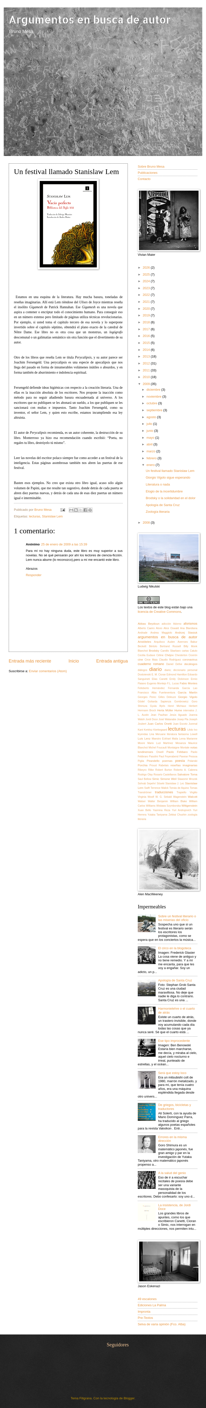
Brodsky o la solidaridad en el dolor (170, 498)
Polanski (192, 761)
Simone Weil (168, 778)
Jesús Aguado (178, 715)
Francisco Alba (147, 692)
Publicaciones (147, 173)
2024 (147, 281)
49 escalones (147, 1299)
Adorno (177, 623)
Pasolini (153, 756)
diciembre (153, 389)
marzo (151, 451)
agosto (151, 417)
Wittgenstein (189, 805)
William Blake (178, 801)
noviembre (154, 396)
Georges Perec (147, 697)
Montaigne (173, 747)
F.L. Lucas (173, 683)
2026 (147, 267)
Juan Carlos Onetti (159, 723)
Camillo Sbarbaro (171, 650)
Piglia (141, 761)
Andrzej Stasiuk (186, 632)
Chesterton (181, 655)
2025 (147, 274)
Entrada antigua (112, 661)
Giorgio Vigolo (187, 696)
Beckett (142, 646)
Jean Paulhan (159, 715)
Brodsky (154, 650)
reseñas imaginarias (184, 765)
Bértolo (153, 646)
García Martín (187, 692)
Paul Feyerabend (168, 756)
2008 (147, 522)
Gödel (141, 701)
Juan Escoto (180, 723)
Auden (171, 641)
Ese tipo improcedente (174, 1041)
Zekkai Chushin (178, 814)
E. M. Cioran (159, 674)
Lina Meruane (157, 734)
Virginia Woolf (146, 796)
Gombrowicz (181, 701)
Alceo (159, 628)
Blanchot (143, 650)
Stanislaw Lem (52, 516)
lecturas (34, 516)
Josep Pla (182, 719)
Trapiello (181, 792)
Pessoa (193, 756)
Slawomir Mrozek (187, 779)
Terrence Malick (159, 788)
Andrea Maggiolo (161, 632)
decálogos (190, 664)
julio (149, 424)
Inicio (74, 661)
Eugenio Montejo (156, 683)
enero (151, 465)
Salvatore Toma (187, 774)
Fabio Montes (188, 683)
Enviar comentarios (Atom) (48, 671)
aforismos (190, 623)
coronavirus (189, 659)
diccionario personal (185, 670)
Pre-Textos (145, 1318)
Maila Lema (179, 738)
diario (155, 669)
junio (150, 431)
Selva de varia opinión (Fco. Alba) (162, 1324)
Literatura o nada (158, 484)
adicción (166, 623)
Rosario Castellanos (165, 774)
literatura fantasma (178, 734)
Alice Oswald (171, 628)
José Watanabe (167, 719)
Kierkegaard (160, 729)
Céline (160, 655)
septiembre (154, 410)
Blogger (129, 1398)
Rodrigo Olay (145, 774)
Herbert (193, 706)
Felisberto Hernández (151, 688)
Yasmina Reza (161, 810)
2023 (147, 288)
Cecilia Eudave (146, 655)
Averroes (183, 641)
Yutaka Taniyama (157, 814)
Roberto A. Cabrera (185, 769)
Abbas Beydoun (148, 623)
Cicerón (193, 655)
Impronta (144, 1311)
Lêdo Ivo (192, 729)
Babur (194, 641)
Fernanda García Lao (182, 688)
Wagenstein (179, 796)
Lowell (193, 734)
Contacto (144, 179)
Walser (142, 801)
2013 (147, 356)
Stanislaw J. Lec (174, 783)
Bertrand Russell (170, 646)
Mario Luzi (154, 743)
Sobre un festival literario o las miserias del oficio (177, 918)
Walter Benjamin (158, 801)
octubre (152, 403)
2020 (147, 308)
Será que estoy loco (172, 1073)
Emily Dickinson (179, 679)
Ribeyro (142, 769)
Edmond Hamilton (177, 674)
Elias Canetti (160, 679)
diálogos (142, 670)
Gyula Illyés (157, 706)
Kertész (148, 729)
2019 (147, 315)
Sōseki (160, 783)
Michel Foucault (158, 747)
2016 (147, 336)
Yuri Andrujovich (181, 810)
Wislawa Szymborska (168, 805)
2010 (147, 377)
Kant (140, 729)
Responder (33, 575)
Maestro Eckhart (161, 738)
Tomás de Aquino (179, 788)
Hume (178, 710)
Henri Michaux (177, 706)
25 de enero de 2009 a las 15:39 (64, 544)
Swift (147, 788)
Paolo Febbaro (177, 751)
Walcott (192, 796)
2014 (147, 350)
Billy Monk (190, 646)
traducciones (164, 792)
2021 (147, 302)
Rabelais (164, 765)
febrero (151, 458)
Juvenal (192, 723)
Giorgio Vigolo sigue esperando (168, 477)
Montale (184, 747)
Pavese (183, 756)
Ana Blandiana (188, 628)
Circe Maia (151, 659)
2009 (147, 384)
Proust (153, 765)
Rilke (151, 769)
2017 (147, 329)
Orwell (159, 752)
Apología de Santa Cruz (163, 505)
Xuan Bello (144, 810)
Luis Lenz (144, 738)
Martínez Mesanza (174, 743)
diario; (167, 670)
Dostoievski (144, 674)
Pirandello (153, 760)
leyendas (143, 734)
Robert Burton (163, 769)
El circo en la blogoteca (174, 948)
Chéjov (169, 655)
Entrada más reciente (30, 661)
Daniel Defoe (174, 664)
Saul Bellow (144, 779)
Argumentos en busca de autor (90, 19)
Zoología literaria (158, 511)
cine (140, 659)
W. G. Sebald (163, 796)
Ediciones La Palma (152, 1305)
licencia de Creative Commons (159, 612)
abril (149, 444)
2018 (147, 322)
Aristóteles (144, 641)
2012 (147, 363)
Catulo (193, 650)
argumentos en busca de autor (167, 637)
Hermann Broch (147, 710)
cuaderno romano (151, 664)
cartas (185, 650)
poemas (167, 760)
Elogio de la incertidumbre (164, 491)
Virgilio (193, 792)
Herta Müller (165, 710)
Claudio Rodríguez (170, 659)
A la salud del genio (172, 1173)
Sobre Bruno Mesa (151, 166)
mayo (150, 437)
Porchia (142, 765)
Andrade (142, 632)
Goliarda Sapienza (159, 701)
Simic (155, 778)
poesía (180, 761)
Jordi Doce (151, 719)
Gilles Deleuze (167, 697)
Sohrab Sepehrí (147, 783)
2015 (147, 343)
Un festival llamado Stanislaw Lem (170, 471)
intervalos (188, 710)
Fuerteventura (167, 692)
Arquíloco (159, 641)
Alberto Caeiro (146, 628)
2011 (147, 370)
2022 (147, 295)
